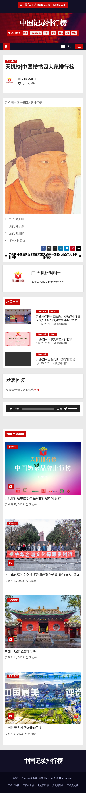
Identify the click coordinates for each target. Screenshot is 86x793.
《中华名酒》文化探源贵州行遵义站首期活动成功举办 (42, 575)
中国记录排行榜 (43, 23)
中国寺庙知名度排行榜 (20, 651)
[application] (43, 408)
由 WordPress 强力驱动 (25, 778)
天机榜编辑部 (29, 79)
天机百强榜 (43, 785)
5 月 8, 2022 (16, 733)
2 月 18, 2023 (16, 581)
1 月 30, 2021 (43, 363)
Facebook (36, 33)
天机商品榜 (57, 785)
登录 (36, 390)
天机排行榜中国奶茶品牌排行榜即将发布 (33, 498)
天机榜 (53, 334)
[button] (70, 46)
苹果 (25, 33)
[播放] (10, 409)
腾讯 (61, 33)
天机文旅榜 (13, 600)
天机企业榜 (28, 785)
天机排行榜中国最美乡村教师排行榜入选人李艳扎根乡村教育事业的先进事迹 (58, 320)
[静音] (65, 409)
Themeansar (66, 778)
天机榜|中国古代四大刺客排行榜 (55, 359)
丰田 (74, 33)
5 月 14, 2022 (16, 657)
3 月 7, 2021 (43, 343)
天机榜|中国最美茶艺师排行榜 (54, 339)
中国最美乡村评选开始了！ (23, 728)
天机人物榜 (11, 61)
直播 (53, 33)
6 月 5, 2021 (43, 324)
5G (67, 33)
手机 (46, 33)
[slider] (38, 409)
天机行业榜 (13, 785)
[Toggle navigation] (62, 46)
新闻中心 (53, 311)
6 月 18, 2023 (16, 504)
